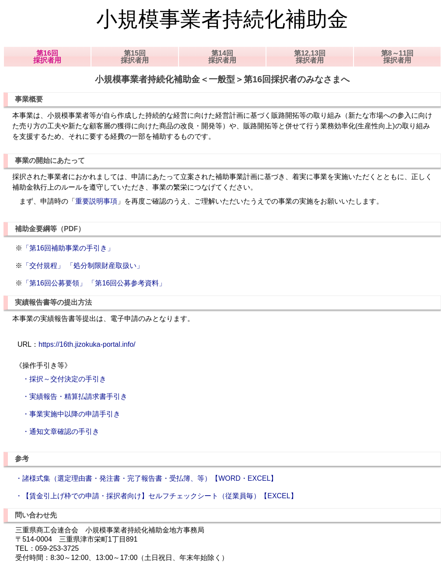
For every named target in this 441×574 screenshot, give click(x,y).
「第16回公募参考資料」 (127, 283)
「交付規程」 (43, 265)
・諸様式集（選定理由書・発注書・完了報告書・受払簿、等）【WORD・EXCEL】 (146, 478)
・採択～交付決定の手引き (60, 379)
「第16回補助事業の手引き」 (68, 248)
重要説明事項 (96, 201)
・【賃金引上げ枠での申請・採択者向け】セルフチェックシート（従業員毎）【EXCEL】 (156, 496)
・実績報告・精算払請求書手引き (71, 396)
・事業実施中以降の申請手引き (67, 414)
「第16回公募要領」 (54, 283)
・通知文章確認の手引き (57, 431)
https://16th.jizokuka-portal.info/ (86, 344)
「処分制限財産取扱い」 (105, 265)
